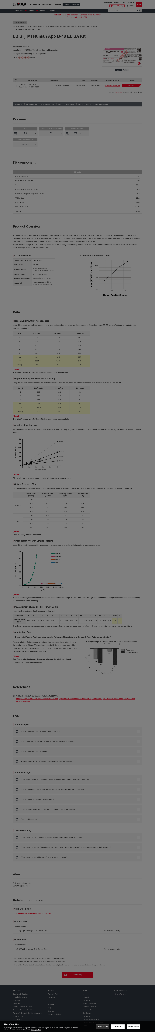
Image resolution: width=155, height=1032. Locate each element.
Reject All (118, 1026)
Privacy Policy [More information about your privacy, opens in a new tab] (36, 1030)
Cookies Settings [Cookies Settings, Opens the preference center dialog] (102, 1026)
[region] (77, 1026)
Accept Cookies (133, 1026)
